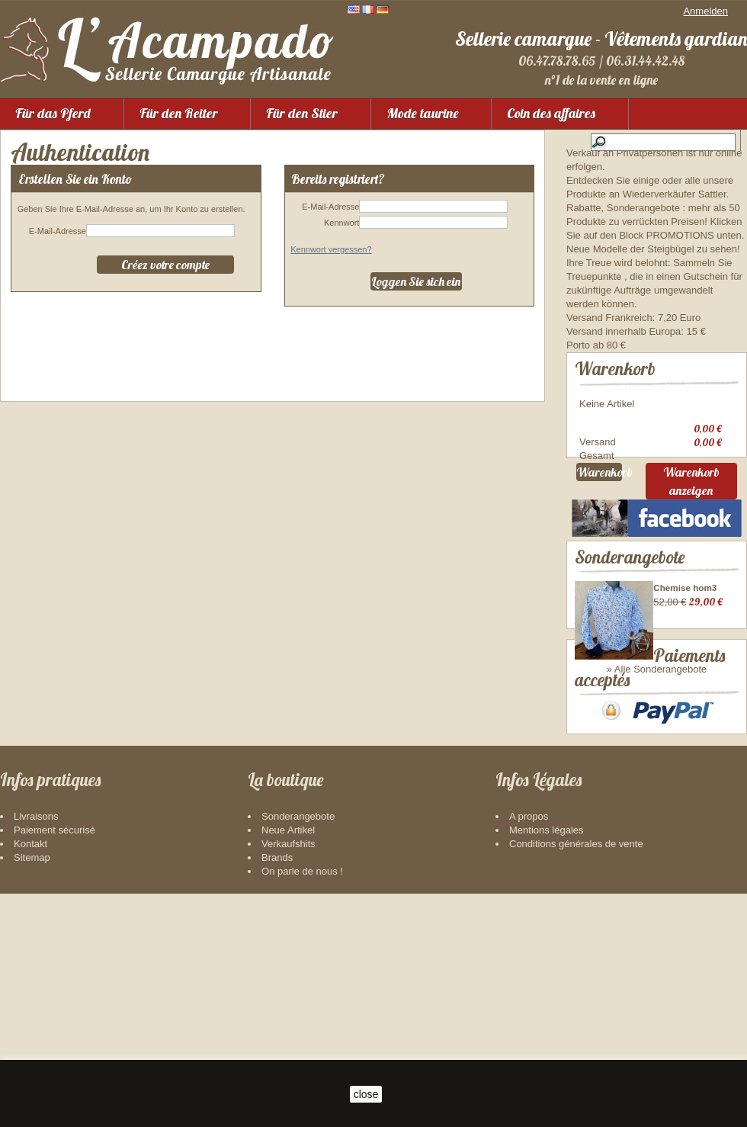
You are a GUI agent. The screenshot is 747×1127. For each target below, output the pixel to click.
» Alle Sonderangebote (657, 673)
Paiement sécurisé (54, 909)
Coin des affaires (551, 113)
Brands (277, 936)
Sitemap (32, 936)
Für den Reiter (178, 113)
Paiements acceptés (640, 716)
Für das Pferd (53, 113)
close (366, 1094)
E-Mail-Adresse (57, 231)
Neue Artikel (288, 909)
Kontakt (30, 923)
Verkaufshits (288, 923)
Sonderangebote (629, 560)
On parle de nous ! (302, 950)
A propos (528, 895)
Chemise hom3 (685, 591)
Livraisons (36, 895)
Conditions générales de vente (576, 923)
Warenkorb (615, 369)
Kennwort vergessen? (330, 249)
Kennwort (341, 222)
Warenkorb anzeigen (691, 484)
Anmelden (705, 11)
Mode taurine (422, 113)
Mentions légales (546, 909)
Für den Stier (302, 113)
